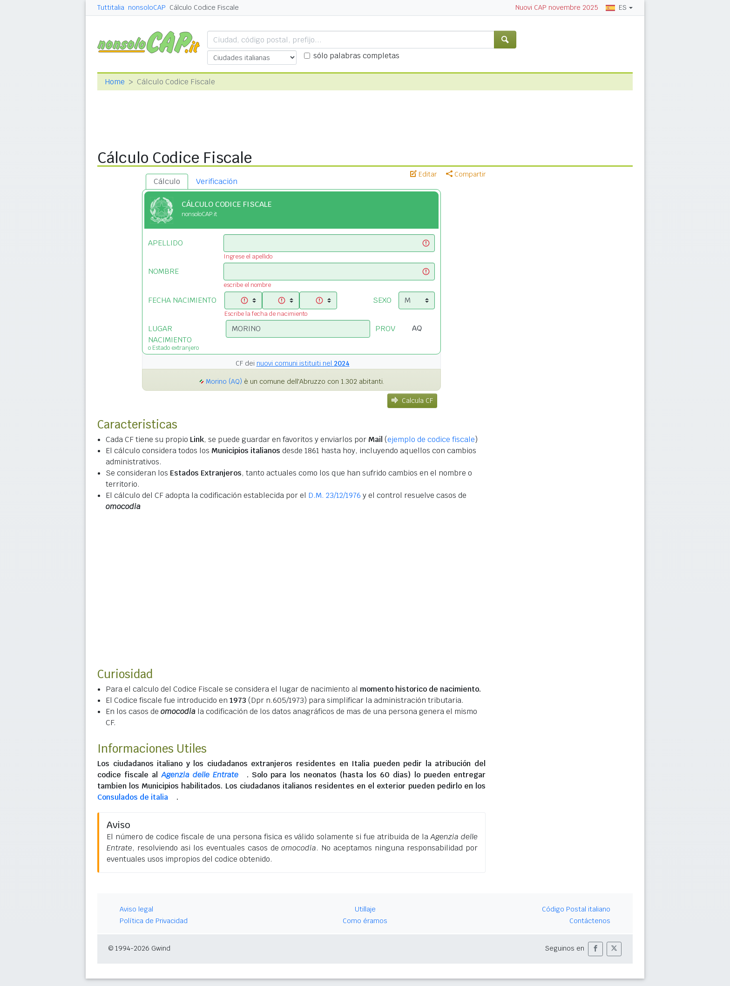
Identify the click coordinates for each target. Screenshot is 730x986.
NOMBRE (163, 271)
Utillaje (365, 909)
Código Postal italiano (576, 909)
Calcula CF (412, 400)
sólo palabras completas (356, 56)
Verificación (216, 181)
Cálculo (167, 181)
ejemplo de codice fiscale (431, 439)
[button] (595, 949)
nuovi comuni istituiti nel (303, 363)
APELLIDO (165, 243)
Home (115, 82)
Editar (423, 174)
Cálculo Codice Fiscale (204, 7)
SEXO (382, 300)
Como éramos (365, 921)
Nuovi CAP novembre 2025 (556, 7)
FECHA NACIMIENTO (182, 300)
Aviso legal (136, 909)
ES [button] (616, 7)
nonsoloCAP (147, 7)
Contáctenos (589, 921)
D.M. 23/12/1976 (334, 495)
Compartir (466, 174)
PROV (385, 328)
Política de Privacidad (154, 921)
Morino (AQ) (224, 381)
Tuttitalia (110, 7)
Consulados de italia (132, 797)
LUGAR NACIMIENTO (180, 337)
